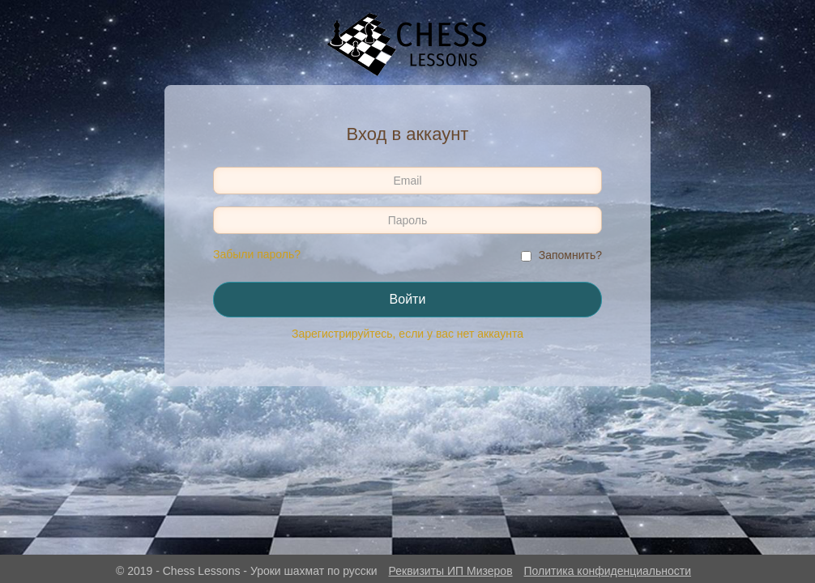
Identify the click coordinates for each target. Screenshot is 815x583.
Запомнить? (570, 255)
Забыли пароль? (257, 254)
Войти (408, 299)
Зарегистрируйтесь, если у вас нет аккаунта (407, 333)
